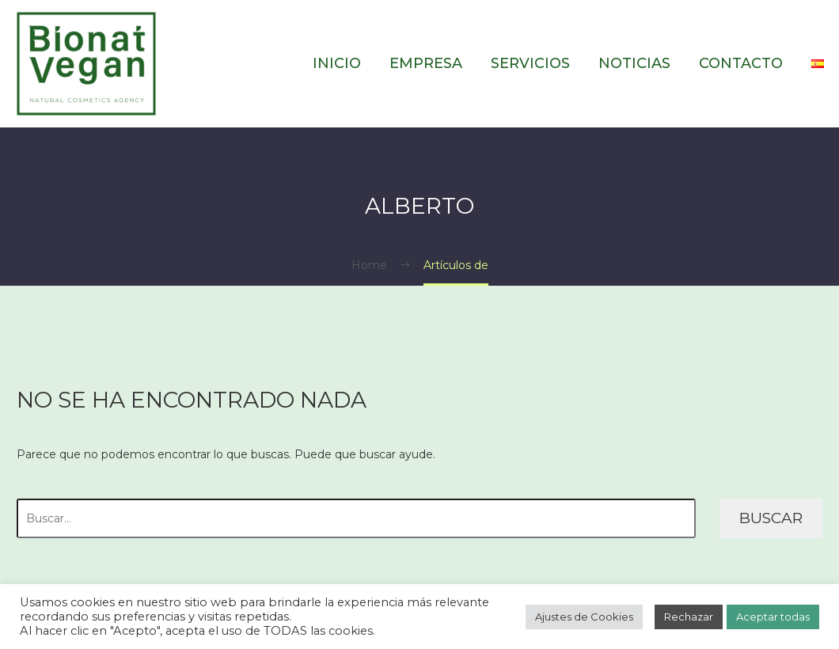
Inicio (337, 63)
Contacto (741, 63)
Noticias (634, 63)
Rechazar (688, 616)
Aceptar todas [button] (773, 616)
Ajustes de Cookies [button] (584, 616)
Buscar (771, 518)
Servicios (530, 63)
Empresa (425, 63)
